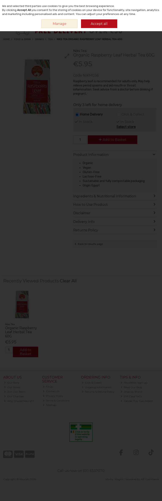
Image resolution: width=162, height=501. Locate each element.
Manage (59, 24)
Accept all (99, 24)
